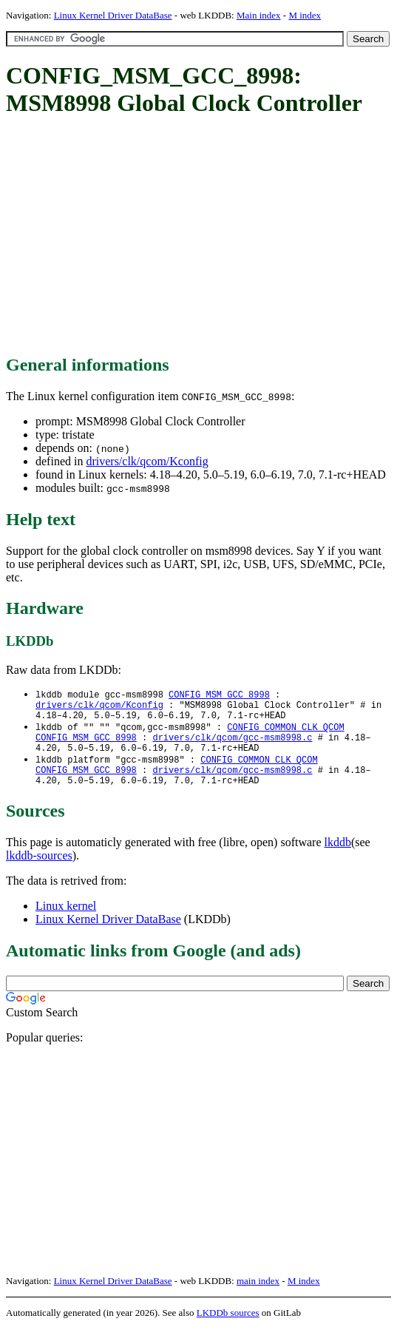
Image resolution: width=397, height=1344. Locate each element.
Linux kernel (65, 921)
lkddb (338, 857)
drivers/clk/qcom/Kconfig (147, 461)
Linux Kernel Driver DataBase (113, 15)
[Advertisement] (201, 236)
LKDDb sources (228, 1328)
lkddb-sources (39, 871)
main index (258, 1296)
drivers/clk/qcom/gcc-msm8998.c (232, 745)
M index (304, 15)
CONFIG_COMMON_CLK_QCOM (285, 732)
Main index (259, 15)
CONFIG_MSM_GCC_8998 (219, 695)
